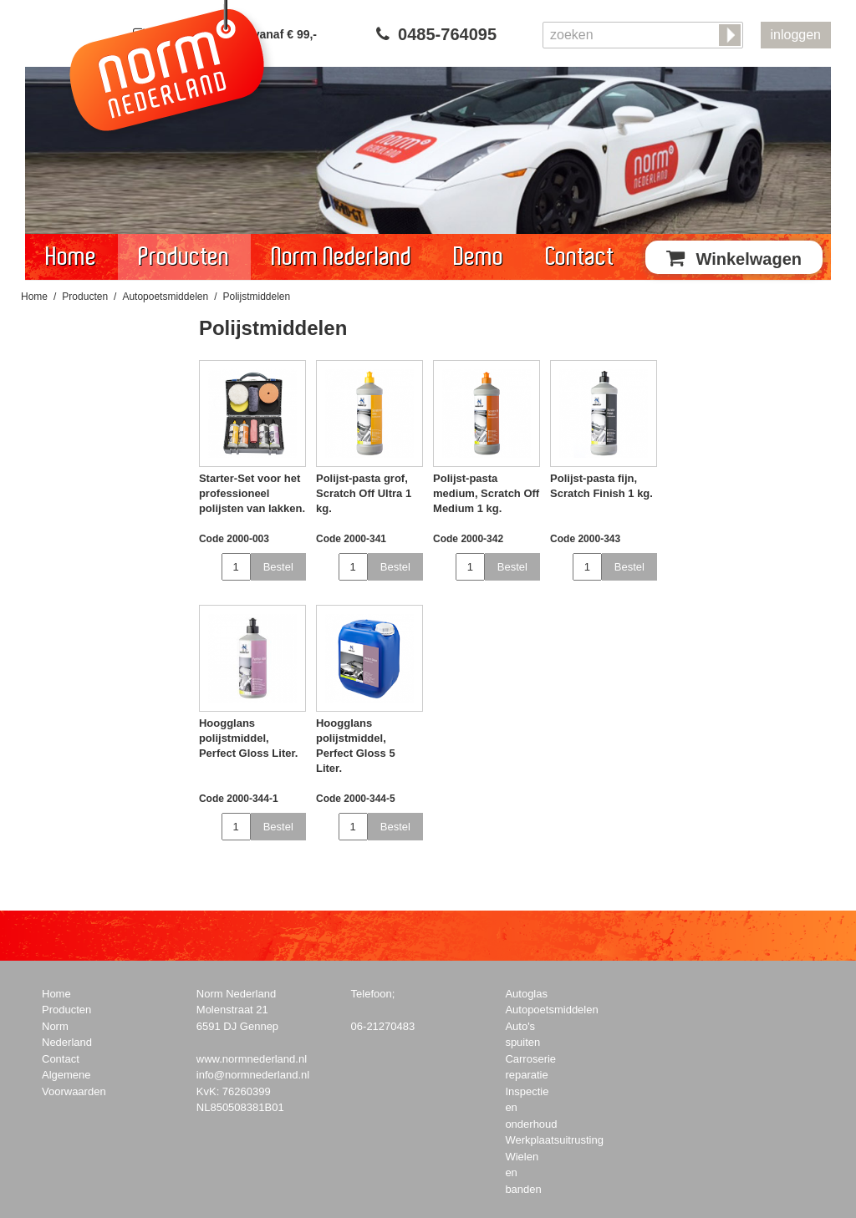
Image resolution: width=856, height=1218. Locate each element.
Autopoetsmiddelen (165, 296)
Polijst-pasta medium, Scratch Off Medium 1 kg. (486, 493)
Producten (184, 257)
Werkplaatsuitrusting (554, 1140)
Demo (479, 257)
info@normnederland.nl (252, 1074)
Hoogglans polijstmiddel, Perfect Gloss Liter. (248, 738)
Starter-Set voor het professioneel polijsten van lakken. (252, 493)
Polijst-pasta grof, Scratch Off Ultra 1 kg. (363, 493)
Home (71, 257)
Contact (580, 257)
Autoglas (526, 993)
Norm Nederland (342, 257)
